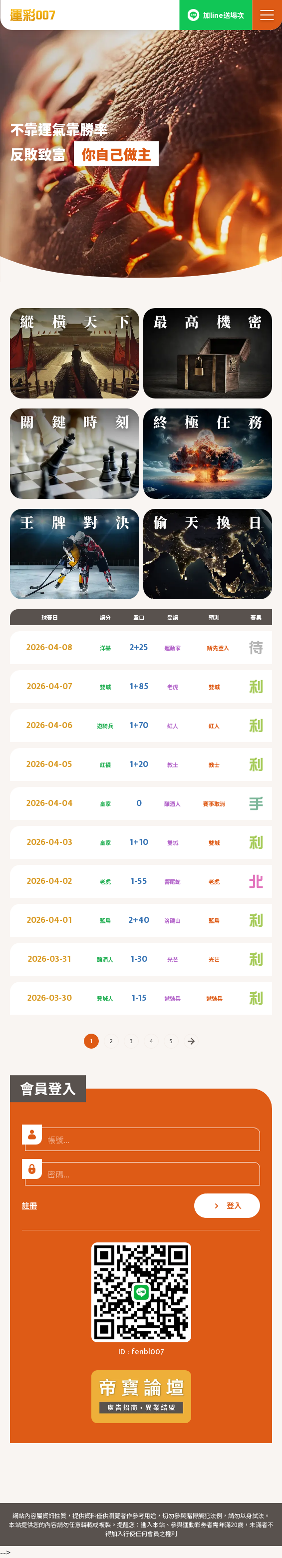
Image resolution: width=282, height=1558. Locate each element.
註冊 (29, 1205)
